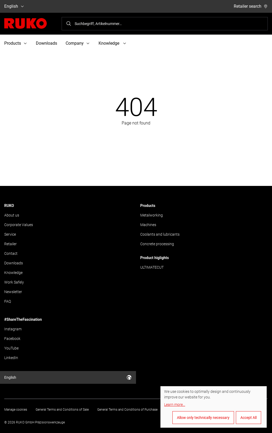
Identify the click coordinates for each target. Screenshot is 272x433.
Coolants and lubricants (160, 234)
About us (11, 215)
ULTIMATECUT (152, 267)
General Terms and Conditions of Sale (62, 409)
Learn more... (174, 404)
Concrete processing (157, 244)
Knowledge (13, 272)
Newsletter (13, 292)
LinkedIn (11, 358)
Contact (11, 253)
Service (10, 234)
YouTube (11, 348)
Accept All (248, 417)
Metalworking (151, 215)
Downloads (46, 43)
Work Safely (14, 282)
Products (147, 205)
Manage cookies (15, 409)
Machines (148, 225)
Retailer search (251, 6)
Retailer (10, 244)
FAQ (7, 301)
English (14, 6)
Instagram (13, 329)
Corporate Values (18, 225)
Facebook (12, 338)
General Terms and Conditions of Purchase (127, 409)
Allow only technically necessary (203, 417)
